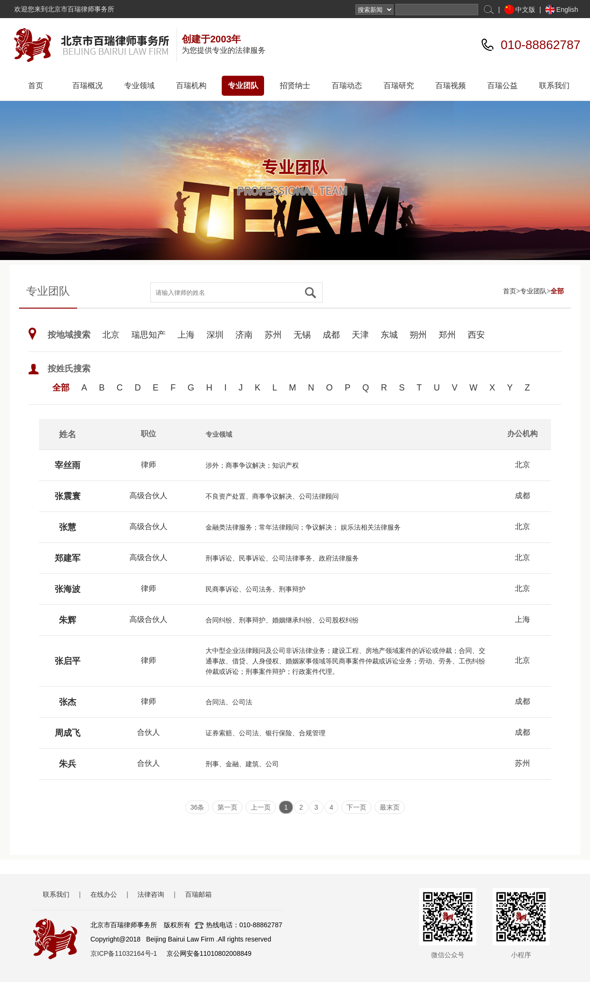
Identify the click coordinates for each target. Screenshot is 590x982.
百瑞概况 (87, 85)
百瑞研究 (399, 85)
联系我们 (554, 85)
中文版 (525, 9)
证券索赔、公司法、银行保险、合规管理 (265, 733)
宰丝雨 (67, 465)
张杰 (67, 702)
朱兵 (67, 764)
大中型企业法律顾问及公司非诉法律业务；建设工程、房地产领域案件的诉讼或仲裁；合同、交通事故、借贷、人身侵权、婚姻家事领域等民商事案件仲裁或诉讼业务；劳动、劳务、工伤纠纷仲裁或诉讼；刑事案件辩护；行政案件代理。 (345, 661)
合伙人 (148, 732)
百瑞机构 (191, 85)
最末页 (390, 807)
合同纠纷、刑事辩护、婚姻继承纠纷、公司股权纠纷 (282, 620)
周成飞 (67, 733)
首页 (35, 85)
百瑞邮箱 (198, 894)
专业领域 (139, 85)
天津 (360, 335)
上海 (186, 335)
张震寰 (67, 496)
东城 (389, 335)
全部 (557, 291)
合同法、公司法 (229, 702)
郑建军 (67, 558)
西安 (476, 335)
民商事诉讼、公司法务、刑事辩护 (255, 589)
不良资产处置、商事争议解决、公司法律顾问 (272, 496)
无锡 (302, 335)
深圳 (215, 335)
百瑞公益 (502, 85)
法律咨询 (151, 894)
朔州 (418, 335)
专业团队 (243, 85)
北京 (110, 335)
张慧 (67, 527)
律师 (148, 465)
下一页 (356, 807)
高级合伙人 (148, 495)
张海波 (67, 589)
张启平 (67, 661)
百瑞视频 (450, 85)
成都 (331, 335)
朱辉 (67, 620)
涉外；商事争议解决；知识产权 (252, 465)
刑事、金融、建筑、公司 (242, 764)
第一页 (227, 807)
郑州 (447, 335)
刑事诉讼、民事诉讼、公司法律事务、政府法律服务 (282, 558)
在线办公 (103, 894)
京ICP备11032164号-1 (123, 953)
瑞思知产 (148, 335)
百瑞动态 (347, 85)
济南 (244, 335)
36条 (197, 807)
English (567, 9)
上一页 (261, 807)
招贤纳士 (295, 85)
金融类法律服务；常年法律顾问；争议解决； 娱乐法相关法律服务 (303, 527)
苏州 (273, 335)
